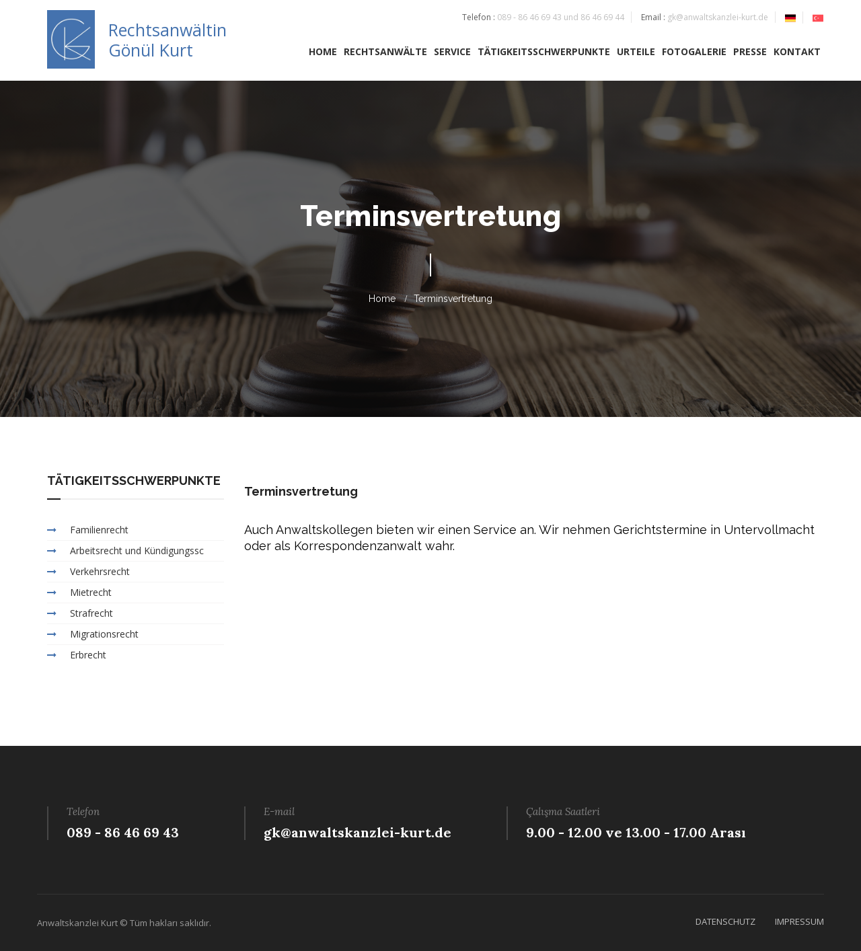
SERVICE (452, 51)
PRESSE (750, 51)
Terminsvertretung (453, 298)
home (382, 298)
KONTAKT (797, 51)
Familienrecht (87, 529)
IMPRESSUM (799, 921)
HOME (323, 51)
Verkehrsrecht (88, 571)
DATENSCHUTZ (725, 921)
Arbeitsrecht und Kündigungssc (125, 550)
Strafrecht (80, 613)
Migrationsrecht (93, 633)
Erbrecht (76, 654)
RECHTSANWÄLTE (385, 51)
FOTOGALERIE (694, 51)
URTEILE (636, 51)
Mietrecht (79, 592)
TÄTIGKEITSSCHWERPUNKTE (544, 51)
